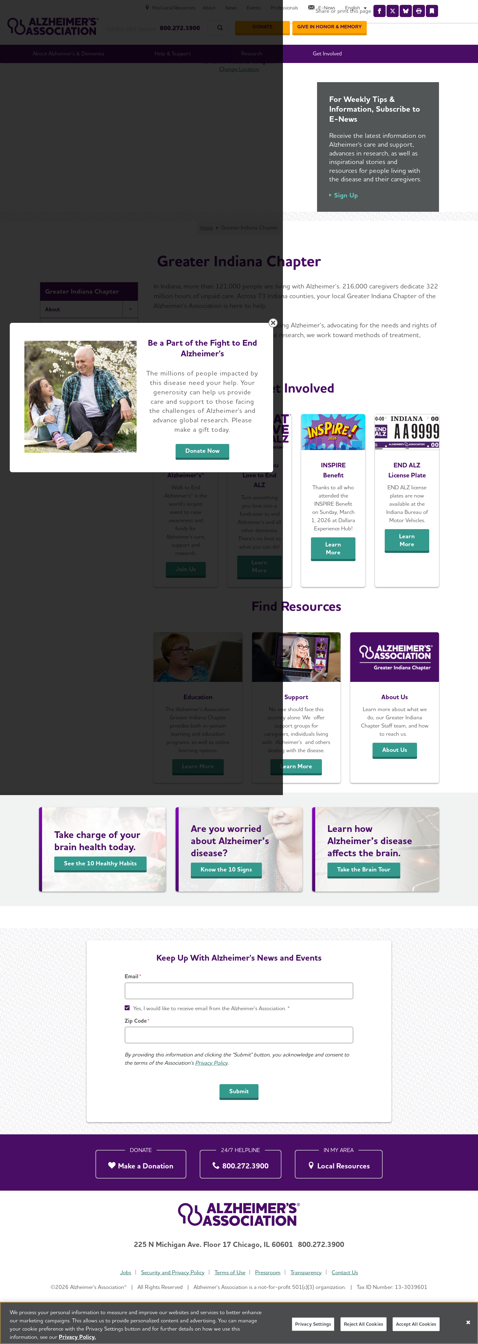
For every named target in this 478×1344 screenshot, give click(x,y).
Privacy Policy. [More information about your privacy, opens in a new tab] (77, 1337)
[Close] (468, 1322)
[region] (239, 1323)
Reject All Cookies (363, 1324)
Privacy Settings (313, 1324)
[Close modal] (383, 594)
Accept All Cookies (416, 1324)
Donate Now (307, 728)
